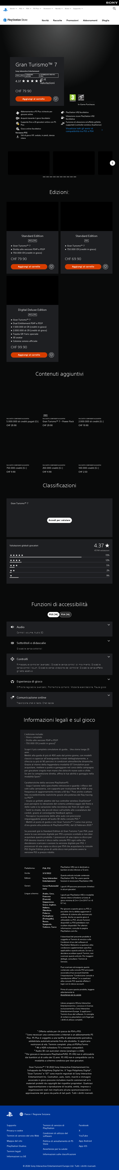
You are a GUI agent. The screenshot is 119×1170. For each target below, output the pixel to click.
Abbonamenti (90, 17)
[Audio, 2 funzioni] (59, 626)
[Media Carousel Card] (29, 160)
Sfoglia (105, 17)
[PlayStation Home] (5, 9)
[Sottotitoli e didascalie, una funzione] (59, 642)
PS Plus (36, 8)
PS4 (27, 8)
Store (67, 8)
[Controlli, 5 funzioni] (59, 661)
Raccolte (57, 17)
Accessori (47, 8)
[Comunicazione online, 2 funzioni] (59, 696)
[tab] (53, 611)
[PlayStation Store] (16, 16)
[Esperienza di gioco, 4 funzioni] (59, 680)
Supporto (77, 8)
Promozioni (72, 17)
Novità (57, 8)
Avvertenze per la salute (71, 992)
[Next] (112, 160)
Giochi (12, 8)
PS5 (20, 8)
